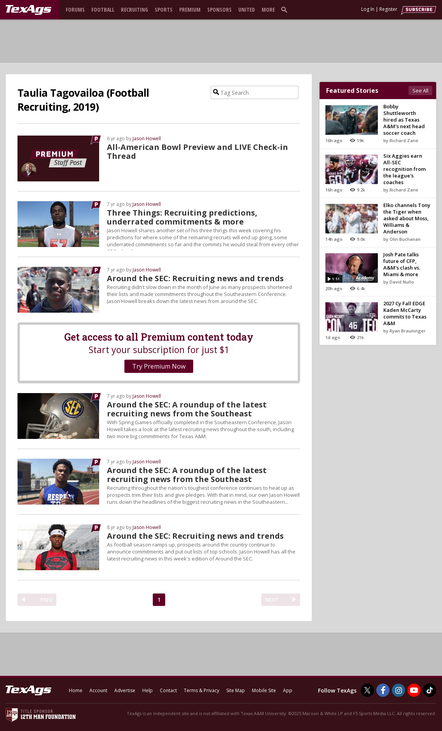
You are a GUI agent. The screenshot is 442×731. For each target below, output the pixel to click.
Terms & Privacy (201, 690)
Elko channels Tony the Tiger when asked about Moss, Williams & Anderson (406, 218)
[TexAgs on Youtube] (414, 690)
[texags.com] (28, 10)
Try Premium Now (158, 366)
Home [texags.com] (75, 690)
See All (420, 90)
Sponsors (219, 9)
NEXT (271, 599)
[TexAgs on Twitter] (367, 690)
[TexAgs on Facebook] (383, 690)
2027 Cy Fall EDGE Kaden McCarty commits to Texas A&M (404, 313)
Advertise (124, 690)
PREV (46, 599)
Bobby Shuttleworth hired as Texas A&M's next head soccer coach (404, 119)
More (268, 9)
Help (147, 690)
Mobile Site (264, 690)
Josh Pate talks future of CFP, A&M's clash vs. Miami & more (401, 264)
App (287, 690)
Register (388, 9)
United (246, 9)
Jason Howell (147, 138)
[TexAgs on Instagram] (398, 690)
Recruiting (134, 9)
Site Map (235, 690)
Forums (75, 9)
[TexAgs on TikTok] (429, 690)
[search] (285, 9)
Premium (190, 9)
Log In (367, 9)
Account (98, 690)
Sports (164, 9)
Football (102, 9)
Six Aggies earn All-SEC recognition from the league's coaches (404, 169)
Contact (168, 690)
